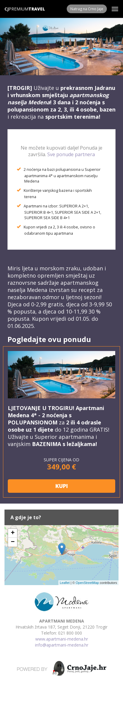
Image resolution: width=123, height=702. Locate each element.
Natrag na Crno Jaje (86, 8)
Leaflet (65, 583)
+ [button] (13, 533)
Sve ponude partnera (71, 154)
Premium (16, 9)
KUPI (61, 485)
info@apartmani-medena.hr (61, 645)
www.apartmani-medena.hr (61, 639)
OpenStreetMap (87, 583)
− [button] (13, 542)
